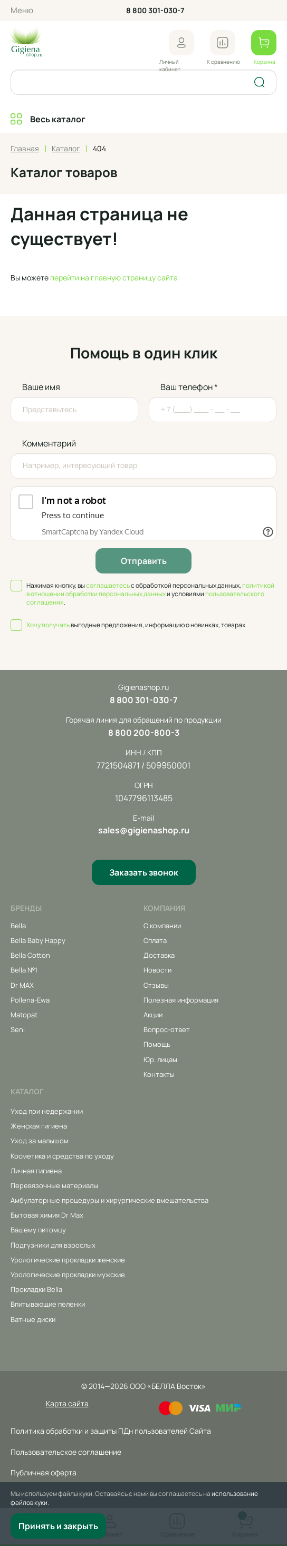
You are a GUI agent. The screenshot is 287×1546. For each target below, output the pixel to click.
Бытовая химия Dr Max (47, 1215)
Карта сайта (67, 1403)
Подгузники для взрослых (53, 1245)
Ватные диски (33, 1319)
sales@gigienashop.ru (143, 830)
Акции (153, 1014)
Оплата (155, 940)
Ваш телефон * (189, 387)
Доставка (159, 955)
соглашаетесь (108, 585)
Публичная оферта (43, 1472)
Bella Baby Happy (38, 940)
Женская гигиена (39, 1126)
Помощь (157, 1044)
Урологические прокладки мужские (68, 1274)
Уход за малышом (40, 1140)
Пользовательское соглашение (66, 1452)
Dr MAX (22, 985)
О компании (162, 925)
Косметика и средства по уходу (62, 1156)
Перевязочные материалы (54, 1185)
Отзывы (156, 985)
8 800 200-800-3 (143, 732)
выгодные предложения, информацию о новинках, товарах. (136, 625)
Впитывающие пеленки (48, 1304)
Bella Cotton (30, 955)
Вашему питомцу (38, 1229)
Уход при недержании (47, 1111)
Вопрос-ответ (167, 1029)
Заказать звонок (143, 872)
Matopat (24, 1014)
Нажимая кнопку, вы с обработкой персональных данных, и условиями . (150, 594)
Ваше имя (41, 387)
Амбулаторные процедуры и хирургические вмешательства (109, 1200)
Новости (157, 970)
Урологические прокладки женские (68, 1260)
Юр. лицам (160, 1059)
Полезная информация (181, 1000)
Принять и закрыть (58, 1526)
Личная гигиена (36, 1170)
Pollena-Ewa (30, 1000)
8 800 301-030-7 (155, 10)
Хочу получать (48, 624)
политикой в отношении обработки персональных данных (150, 589)
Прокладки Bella (36, 1289)
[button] (181, 42)
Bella (18, 925)
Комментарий (49, 443)
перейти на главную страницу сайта (114, 278)
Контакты (159, 1074)
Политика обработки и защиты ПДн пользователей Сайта (111, 1431)
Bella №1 (24, 970)
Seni (18, 1029)
